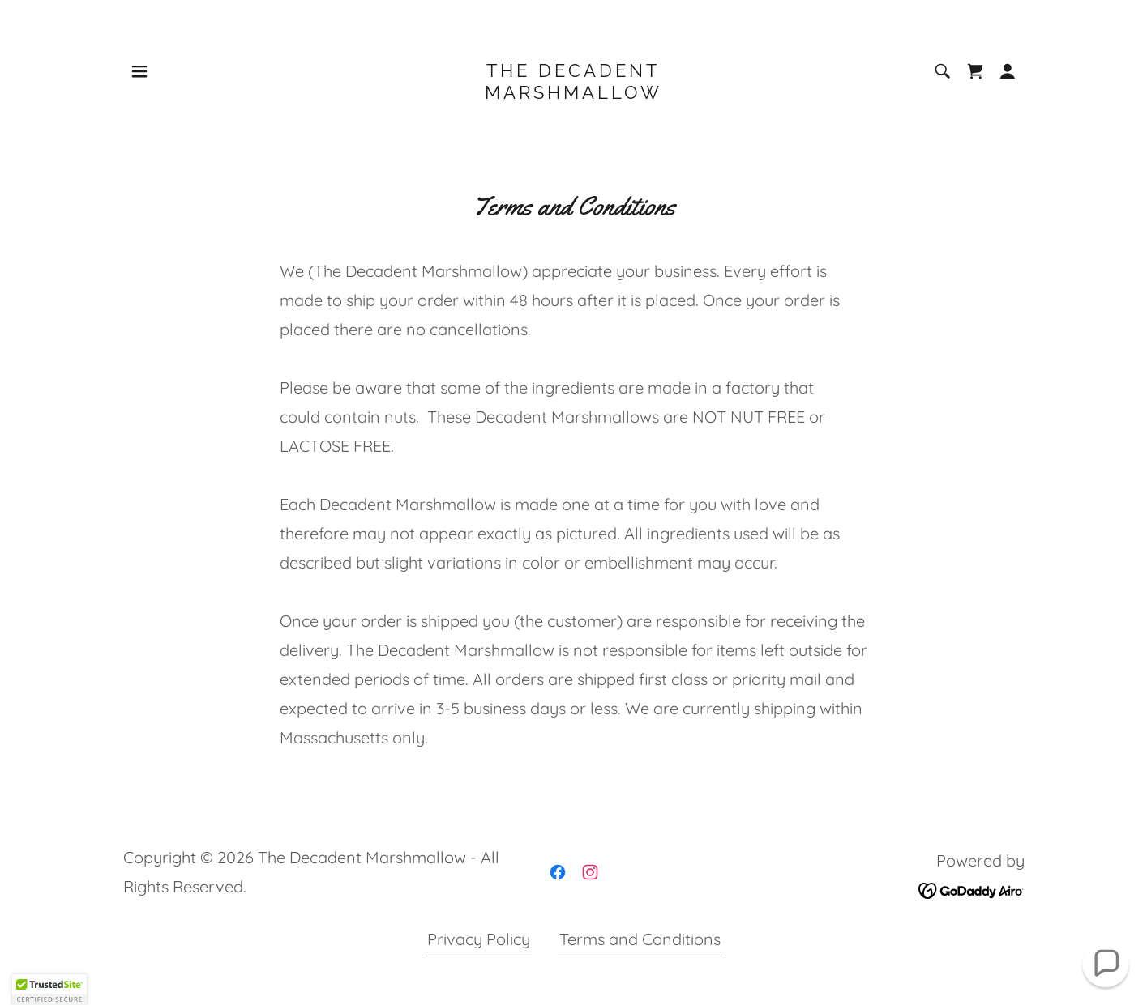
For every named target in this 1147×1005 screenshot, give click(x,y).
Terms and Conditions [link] (640, 939)
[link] (573, 93)
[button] (139, 71)
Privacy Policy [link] (478, 939)
